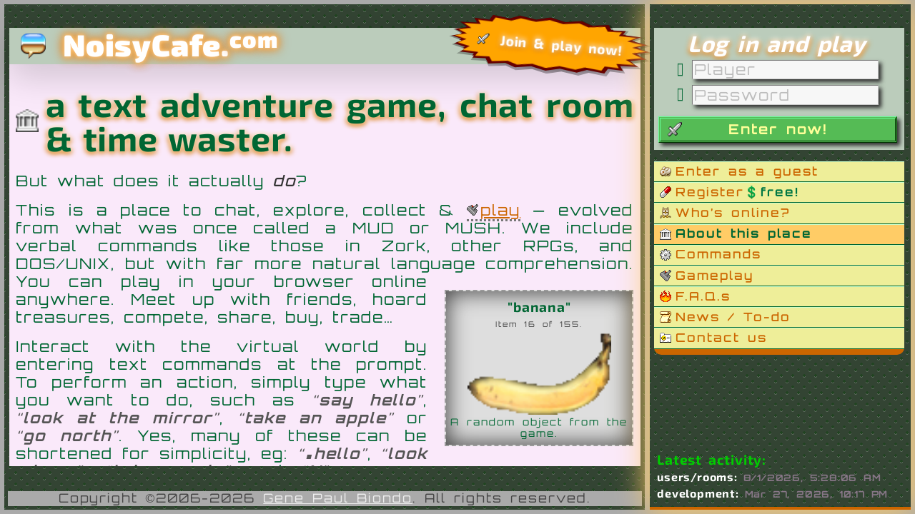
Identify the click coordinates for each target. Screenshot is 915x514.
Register (737, 191)
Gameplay (714, 275)
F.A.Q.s (703, 295)
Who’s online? (733, 212)
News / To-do (733, 316)
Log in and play (777, 43)
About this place (744, 233)
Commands (718, 253)
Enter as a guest (747, 170)
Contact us (721, 337)
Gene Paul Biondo (337, 497)
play (500, 210)
